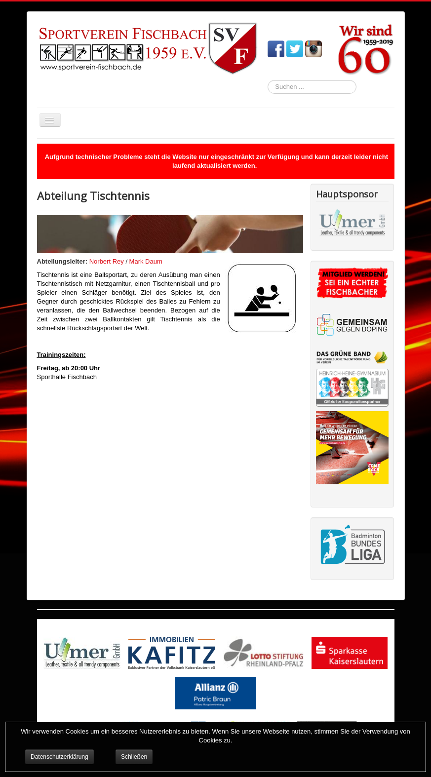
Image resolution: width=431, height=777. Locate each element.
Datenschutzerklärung (59, 756)
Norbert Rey (106, 261)
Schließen (134, 756)
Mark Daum (145, 261)
